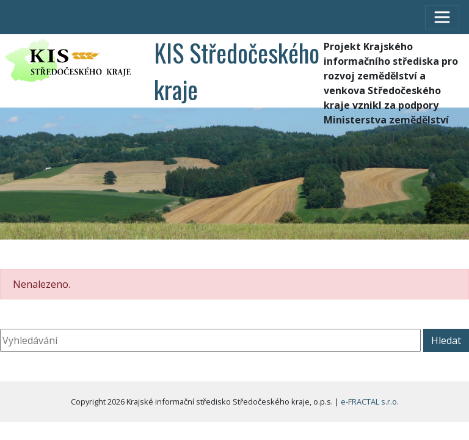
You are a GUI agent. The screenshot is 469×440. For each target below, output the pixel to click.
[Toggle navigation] (442, 17)
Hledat (446, 340)
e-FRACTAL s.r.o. (370, 401)
